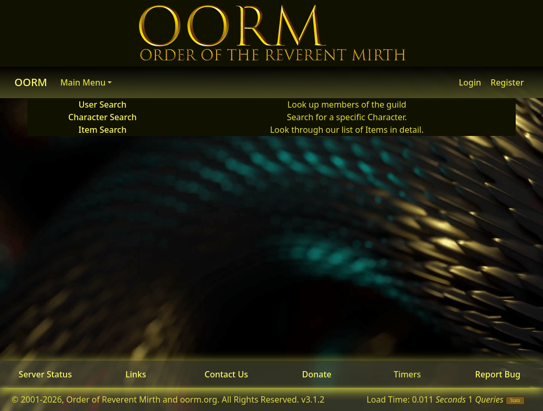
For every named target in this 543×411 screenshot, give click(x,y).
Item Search (102, 129)
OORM (31, 82)
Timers (407, 374)
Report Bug (497, 374)
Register (507, 82)
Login (470, 82)
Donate (317, 374)
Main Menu (82, 82)
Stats (515, 400)
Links (135, 374)
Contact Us (226, 374)
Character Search (102, 117)
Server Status (45, 374)
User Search (102, 104)
